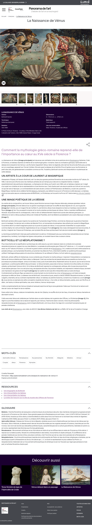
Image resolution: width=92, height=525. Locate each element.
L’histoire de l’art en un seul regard (44, 11)
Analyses (11, 16)
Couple (5, 362)
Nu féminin (50, 358)
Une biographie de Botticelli (14, 391)
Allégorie (61, 358)
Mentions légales (25, 513)
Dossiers (80, 513)
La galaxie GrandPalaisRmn (15, 2)
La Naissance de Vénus (71, 487)
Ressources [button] (10, 387)
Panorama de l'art (40, 8)
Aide (22, 504)
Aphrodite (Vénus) (9, 358)
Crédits (23, 510)
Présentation (24, 507)
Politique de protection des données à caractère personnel (31, 517)
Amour (80, 358)
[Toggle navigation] (4, 9)
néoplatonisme (76, 253)
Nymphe (33, 362)
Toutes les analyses (83, 504)
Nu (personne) (37, 358)
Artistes (80, 507)
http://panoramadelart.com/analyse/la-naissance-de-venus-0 (34, 376)
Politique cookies (51, 513)
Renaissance (74, 160)
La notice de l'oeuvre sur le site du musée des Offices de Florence (29, 398)
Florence (23, 362)
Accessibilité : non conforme (54, 507)
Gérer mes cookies (52, 510)
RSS (48, 504)
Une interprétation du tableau (15, 393)
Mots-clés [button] (9, 353)
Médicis (35, 191)
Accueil (4, 16)
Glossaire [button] (8, 408)
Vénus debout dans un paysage (44, 487)
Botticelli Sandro (7, 117)
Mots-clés (80, 517)
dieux (14, 362)
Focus (79, 510)
